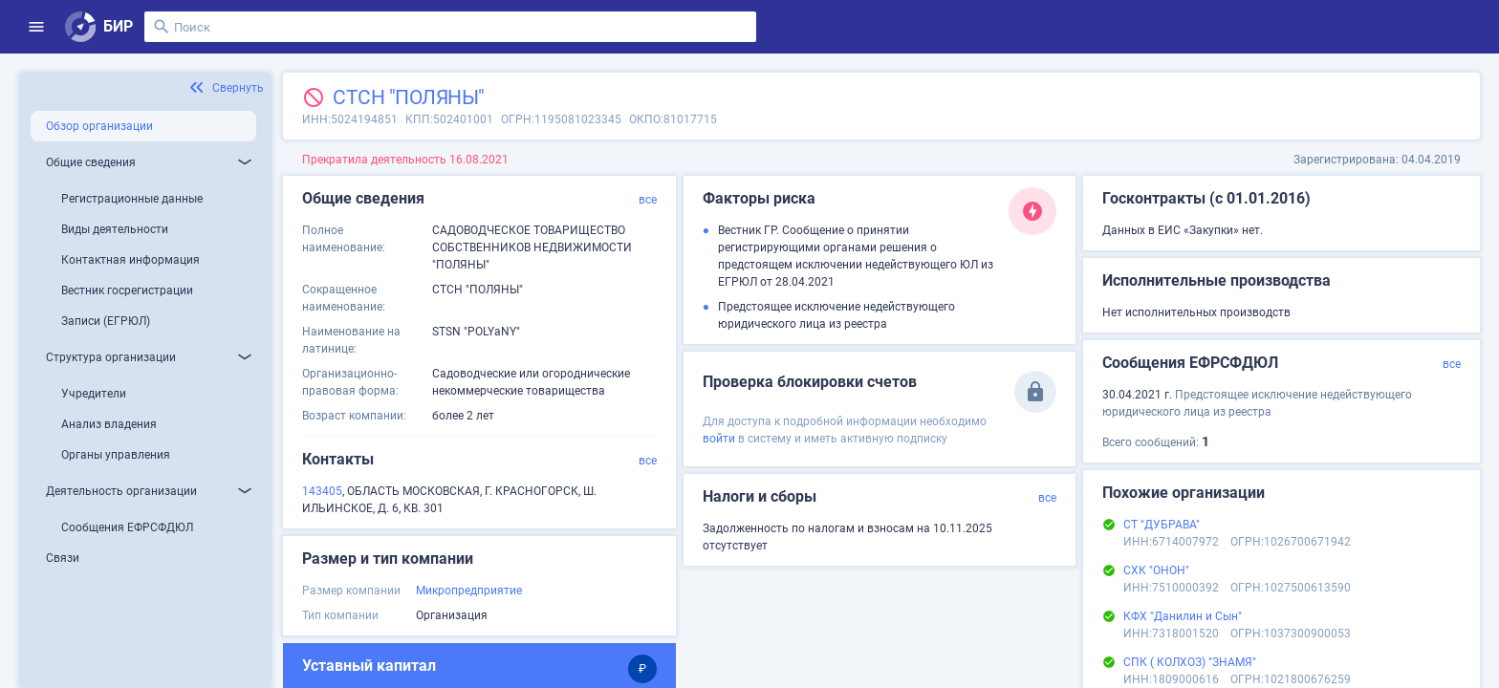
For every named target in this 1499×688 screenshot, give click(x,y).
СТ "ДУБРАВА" (1161, 524)
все (648, 199)
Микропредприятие (469, 590)
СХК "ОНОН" (1156, 570)
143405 (322, 491)
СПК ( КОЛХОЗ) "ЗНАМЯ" (1189, 662)
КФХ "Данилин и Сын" (1182, 616)
